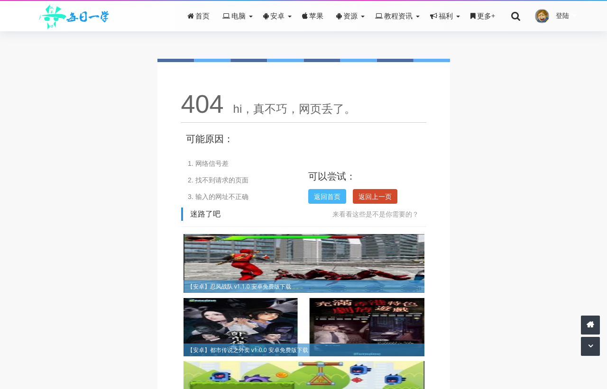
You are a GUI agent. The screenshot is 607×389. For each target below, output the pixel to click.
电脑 (234, 15)
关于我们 (259, 360)
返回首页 (327, 196)
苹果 (312, 15)
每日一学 (283, 373)
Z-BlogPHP (330, 373)
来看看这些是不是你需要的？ (375, 213)
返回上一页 (375, 196)
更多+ (483, 15)
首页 (198, 15)
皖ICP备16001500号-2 (328, 360)
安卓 (274, 15)
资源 (347, 15)
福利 (441, 15)
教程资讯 (394, 15)
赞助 (283, 360)
